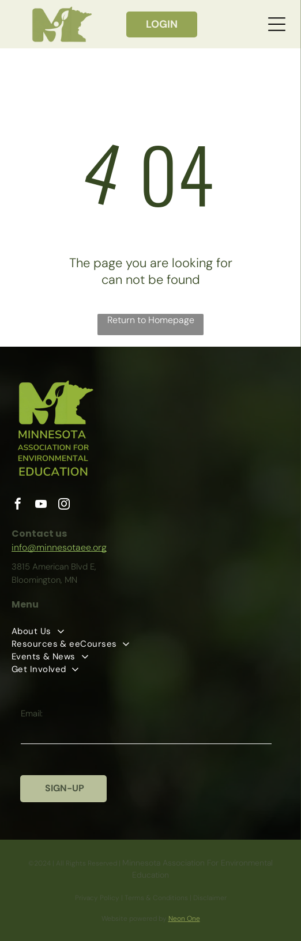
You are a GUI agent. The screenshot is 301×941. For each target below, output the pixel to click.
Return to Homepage (150, 320)
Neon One (184, 918)
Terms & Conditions (156, 897)
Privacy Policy (97, 897)
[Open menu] (276, 24)
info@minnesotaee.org (59, 547)
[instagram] (64, 505)
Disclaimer (210, 897)
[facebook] (18, 505)
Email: (32, 713)
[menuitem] (150, 631)
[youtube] (41, 505)
